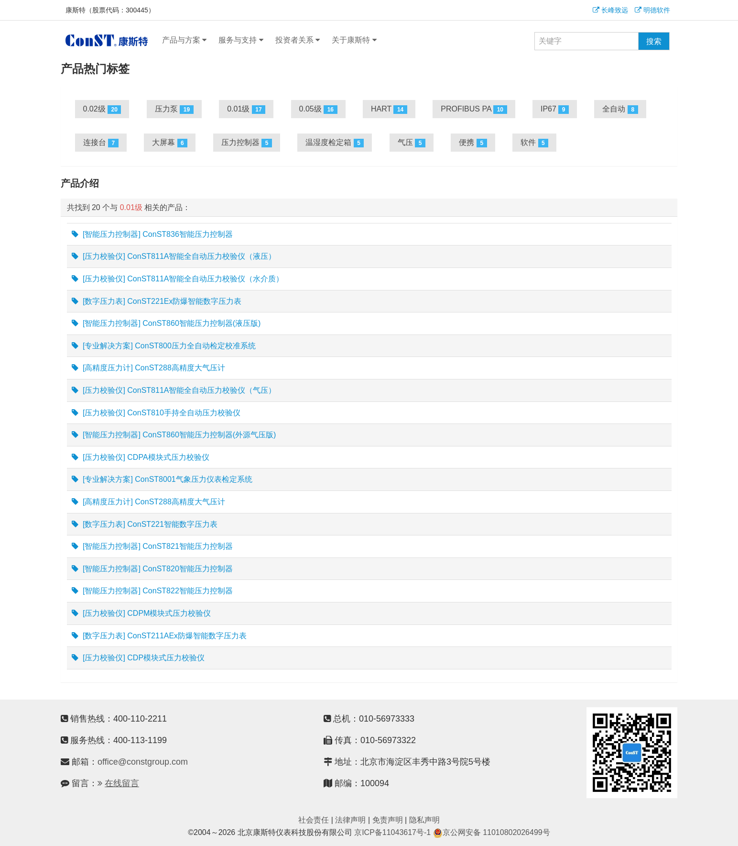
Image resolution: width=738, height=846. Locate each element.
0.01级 (246, 109)
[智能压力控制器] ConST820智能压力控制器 (152, 569)
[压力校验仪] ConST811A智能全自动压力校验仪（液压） (174, 256)
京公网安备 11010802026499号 (491, 832)
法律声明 (350, 820)
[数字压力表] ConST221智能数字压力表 (144, 524)
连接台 (101, 142)
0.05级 (318, 109)
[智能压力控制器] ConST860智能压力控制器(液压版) (166, 323)
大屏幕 (169, 142)
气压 (411, 142)
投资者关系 (297, 40)
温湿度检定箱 (334, 142)
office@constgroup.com (143, 762)
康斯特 (106, 40)
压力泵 (174, 109)
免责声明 (387, 820)
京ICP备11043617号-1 (392, 832)
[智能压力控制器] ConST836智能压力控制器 (152, 234)
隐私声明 (424, 820)
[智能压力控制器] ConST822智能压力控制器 (152, 591)
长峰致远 (610, 10)
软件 (534, 142)
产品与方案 (184, 40)
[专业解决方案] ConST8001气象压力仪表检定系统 (162, 479)
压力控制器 (246, 142)
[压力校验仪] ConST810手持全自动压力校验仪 (156, 413)
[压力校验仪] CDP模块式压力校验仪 (138, 658)
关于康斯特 (354, 40)
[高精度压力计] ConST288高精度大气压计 (148, 368)
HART (389, 109)
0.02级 (102, 109)
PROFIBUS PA (474, 109)
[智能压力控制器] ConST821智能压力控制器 (152, 546)
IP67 (555, 109)
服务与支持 (240, 40)
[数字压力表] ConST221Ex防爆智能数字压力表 (157, 301)
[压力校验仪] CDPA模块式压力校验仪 (140, 457)
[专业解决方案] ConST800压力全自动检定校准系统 (164, 346)
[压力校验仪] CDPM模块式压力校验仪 (141, 613)
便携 (473, 142)
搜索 (654, 41)
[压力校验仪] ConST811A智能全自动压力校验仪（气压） (174, 390)
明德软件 (652, 10)
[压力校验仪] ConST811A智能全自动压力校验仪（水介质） (178, 279)
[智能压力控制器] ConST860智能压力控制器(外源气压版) (174, 435)
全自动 (620, 109)
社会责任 (313, 820)
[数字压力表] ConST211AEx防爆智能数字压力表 (159, 636)
